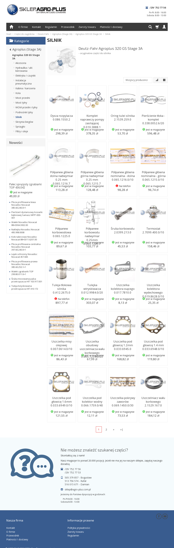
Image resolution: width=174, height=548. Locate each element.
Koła (18, 93)
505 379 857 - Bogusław (78, 477)
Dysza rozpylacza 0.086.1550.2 (61, 117)
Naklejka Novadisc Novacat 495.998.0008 (25, 231)
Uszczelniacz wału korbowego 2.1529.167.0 (153, 401)
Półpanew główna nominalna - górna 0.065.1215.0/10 (153, 175)
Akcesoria (20, 63)
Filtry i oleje (21, 131)
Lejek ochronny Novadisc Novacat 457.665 (24, 255)
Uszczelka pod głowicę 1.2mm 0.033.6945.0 (123, 344)
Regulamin (51, 27)
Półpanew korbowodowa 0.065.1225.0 (61, 231)
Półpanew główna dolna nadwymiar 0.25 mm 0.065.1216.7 (61, 176)
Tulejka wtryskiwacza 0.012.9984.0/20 (92, 288)
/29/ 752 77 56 (158, 7)
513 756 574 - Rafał (75, 481)
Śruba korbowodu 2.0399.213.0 (123, 229)
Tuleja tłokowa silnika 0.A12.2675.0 (61, 286)
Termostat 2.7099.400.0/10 (153, 229)
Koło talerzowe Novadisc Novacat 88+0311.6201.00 (24, 238)
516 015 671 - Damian (77, 484)
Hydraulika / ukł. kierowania (24, 69)
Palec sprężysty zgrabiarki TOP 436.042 (25, 186)
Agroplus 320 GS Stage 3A (26, 56)
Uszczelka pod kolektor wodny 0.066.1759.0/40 (92, 401)
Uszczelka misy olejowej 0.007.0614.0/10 (61, 344)
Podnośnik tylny (24, 112)
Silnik (18, 117)
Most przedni (22, 97)
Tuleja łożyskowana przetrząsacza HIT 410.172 (24, 287)
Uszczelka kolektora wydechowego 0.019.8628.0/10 (153, 288)
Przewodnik (67, 27)
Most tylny (21, 102)
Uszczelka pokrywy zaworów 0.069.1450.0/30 (123, 401)
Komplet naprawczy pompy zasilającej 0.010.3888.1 (92, 118)
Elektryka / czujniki (25, 75)
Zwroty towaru (87, 27)
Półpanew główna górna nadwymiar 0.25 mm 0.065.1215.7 (92, 176)
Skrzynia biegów (24, 121)
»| (121, 429)
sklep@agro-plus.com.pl (78, 489)
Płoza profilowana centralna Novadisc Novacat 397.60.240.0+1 (26, 247)
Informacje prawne (80, 517)
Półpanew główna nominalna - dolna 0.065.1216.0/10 (123, 175)
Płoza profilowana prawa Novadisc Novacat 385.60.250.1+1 (24, 264)
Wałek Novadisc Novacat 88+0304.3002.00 (24, 223)
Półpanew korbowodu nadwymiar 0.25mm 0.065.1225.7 (92, 232)
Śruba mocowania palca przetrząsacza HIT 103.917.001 (26, 280)
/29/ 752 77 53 (73, 472)
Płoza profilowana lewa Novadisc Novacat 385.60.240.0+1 (23, 205)
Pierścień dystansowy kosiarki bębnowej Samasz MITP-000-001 (26, 215)
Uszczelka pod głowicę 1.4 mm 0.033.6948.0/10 (153, 344)
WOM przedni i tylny (26, 107)
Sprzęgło (20, 126)
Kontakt (36, 27)
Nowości (15, 142)
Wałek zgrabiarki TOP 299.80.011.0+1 (22, 273)
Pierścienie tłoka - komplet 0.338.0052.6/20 (153, 118)
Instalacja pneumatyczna (23, 82)
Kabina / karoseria (25, 88)
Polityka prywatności (78, 522)
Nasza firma (14, 517)
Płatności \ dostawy (111, 27)
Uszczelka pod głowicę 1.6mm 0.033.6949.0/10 (61, 401)
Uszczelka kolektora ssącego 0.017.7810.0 (122, 288)
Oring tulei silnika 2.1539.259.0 (123, 117)
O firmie (23, 27)
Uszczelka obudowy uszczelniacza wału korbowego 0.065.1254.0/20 (92, 345)
